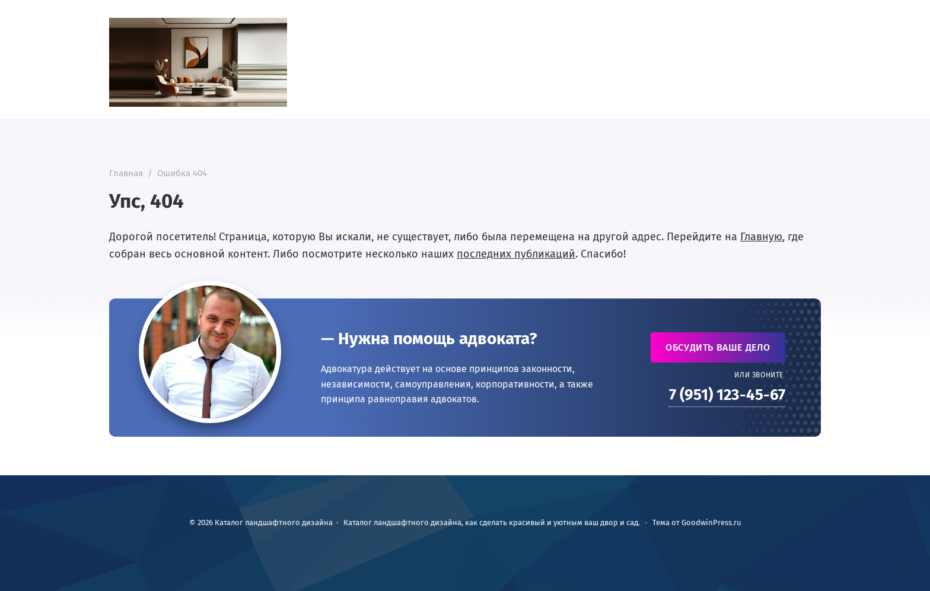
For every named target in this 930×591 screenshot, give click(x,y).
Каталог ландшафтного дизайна (198, 62)
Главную (761, 236)
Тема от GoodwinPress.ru (696, 522)
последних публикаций (516, 253)
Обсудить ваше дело (717, 347)
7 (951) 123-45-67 (727, 395)
